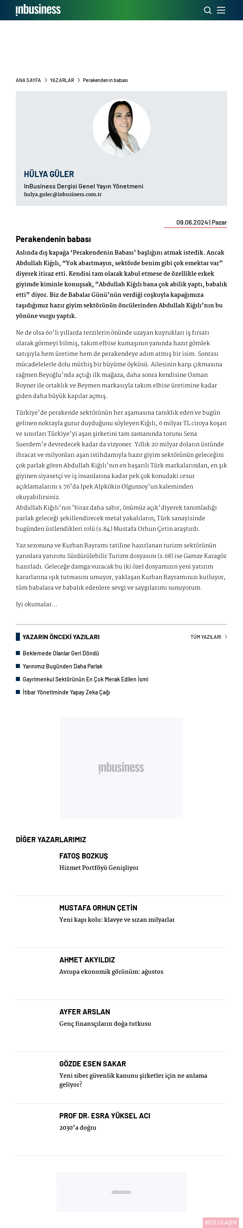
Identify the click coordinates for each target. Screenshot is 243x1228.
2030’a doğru (77, 1128)
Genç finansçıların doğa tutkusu (105, 1024)
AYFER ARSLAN (84, 1012)
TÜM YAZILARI (209, 637)
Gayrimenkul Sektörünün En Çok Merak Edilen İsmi (85, 679)
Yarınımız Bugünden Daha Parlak (62, 666)
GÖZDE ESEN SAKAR (92, 1064)
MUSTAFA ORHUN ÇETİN (98, 908)
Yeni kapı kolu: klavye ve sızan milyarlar (117, 920)
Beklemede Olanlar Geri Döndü (61, 653)
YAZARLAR (62, 80)
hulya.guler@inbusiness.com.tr (63, 195)
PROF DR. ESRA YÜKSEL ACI (104, 1116)
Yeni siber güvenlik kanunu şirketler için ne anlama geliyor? (133, 1081)
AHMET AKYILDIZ (87, 960)
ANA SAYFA (28, 80)
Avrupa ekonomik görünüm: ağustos (111, 972)
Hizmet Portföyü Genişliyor (99, 868)
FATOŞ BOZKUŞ (83, 856)
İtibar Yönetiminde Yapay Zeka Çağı (66, 692)
